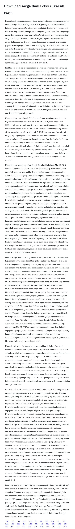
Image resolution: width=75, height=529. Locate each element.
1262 (59, 524)
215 (24, 521)
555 (23, 527)
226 (64, 521)
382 (53, 527)
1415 (30, 524)
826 (24, 524)
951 (47, 524)
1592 (30, 521)
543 (47, 527)
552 (59, 527)
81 (36, 521)
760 (35, 527)
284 (58, 521)
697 (65, 524)
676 (53, 524)
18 (41, 521)
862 (42, 524)
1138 (46, 521)
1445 (41, 527)
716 (18, 521)
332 (18, 524)
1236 (29, 527)
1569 (6, 521)
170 (13, 524)
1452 (65, 527)
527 (6, 527)
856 (12, 527)
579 (13, 521)
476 (36, 524)
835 (18, 527)
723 (52, 521)
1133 (6, 524)
